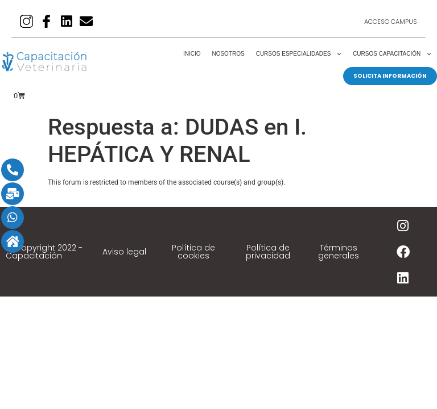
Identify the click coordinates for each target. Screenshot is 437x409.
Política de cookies (193, 251)
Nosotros (228, 54)
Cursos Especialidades (298, 54)
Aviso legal (124, 251)
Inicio (192, 54)
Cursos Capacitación (392, 54)
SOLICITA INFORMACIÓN (390, 76)
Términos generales (338, 251)
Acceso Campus (390, 21)
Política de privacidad (268, 251)
